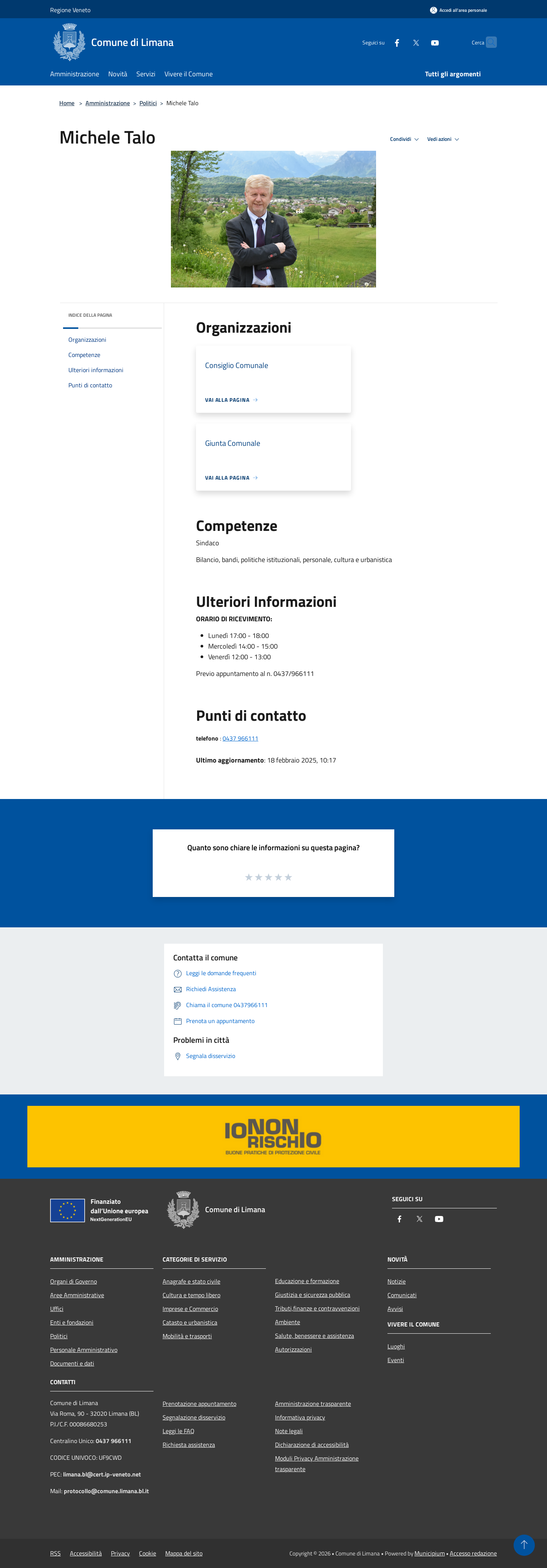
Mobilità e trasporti (187, 1336)
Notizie (396, 1281)
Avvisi (395, 1308)
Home (66, 102)
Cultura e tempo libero (191, 1295)
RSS (55, 1553)
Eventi (395, 1359)
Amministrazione (107, 102)
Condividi (405, 139)
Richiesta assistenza (189, 1444)
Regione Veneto (70, 9)
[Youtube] (420, 42)
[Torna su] (524, 1545)
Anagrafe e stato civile (191, 1281)
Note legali (289, 1430)
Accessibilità (86, 1553)
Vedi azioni (444, 139)
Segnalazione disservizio (194, 1417)
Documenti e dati (72, 1363)
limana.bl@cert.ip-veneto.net (102, 1474)
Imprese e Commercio (190, 1308)
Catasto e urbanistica (190, 1322)
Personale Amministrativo (83, 1349)
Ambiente (287, 1321)
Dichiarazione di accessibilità (312, 1444)
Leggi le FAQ (178, 1430)
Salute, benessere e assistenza (314, 1335)
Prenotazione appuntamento (199, 1403)
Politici (148, 102)
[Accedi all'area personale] (458, 10)
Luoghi (396, 1346)
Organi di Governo (73, 1281)
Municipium (429, 1553)
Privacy (120, 1553)
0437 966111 (240, 738)
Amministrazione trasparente (313, 1403)
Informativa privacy (300, 1417)
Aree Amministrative (77, 1295)
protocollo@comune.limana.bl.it (106, 1490)
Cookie (147, 1553)
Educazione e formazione (307, 1280)
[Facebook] (382, 42)
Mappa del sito (183, 1553)
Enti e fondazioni (71, 1322)
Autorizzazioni (293, 1349)
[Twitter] (401, 42)
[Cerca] (488, 42)
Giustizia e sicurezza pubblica (312, 1294)
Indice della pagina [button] (90, 315)
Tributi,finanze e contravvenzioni (317, 1308)
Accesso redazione (473, 1553)
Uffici (56, 1308)
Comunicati (402, 1295)
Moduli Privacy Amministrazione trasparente (317, 1463)
